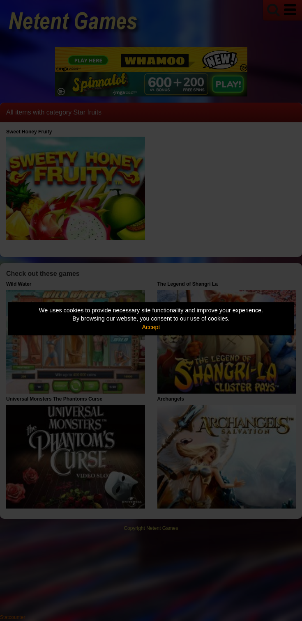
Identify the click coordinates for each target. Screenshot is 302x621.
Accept (151, 327)
